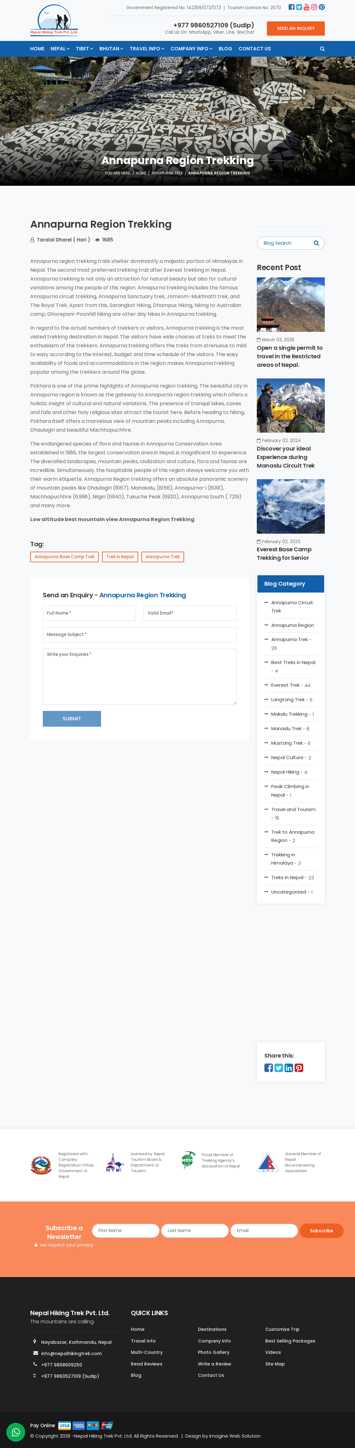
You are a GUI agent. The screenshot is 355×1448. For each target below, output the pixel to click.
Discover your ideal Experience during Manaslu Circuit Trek (286, 457)
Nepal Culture (291, 757)
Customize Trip (282, 1329)
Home (37, 48)
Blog (225, 48)
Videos (273, 1352)
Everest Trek (290, 685)
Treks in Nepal (292, 877)
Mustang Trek (291, 743)
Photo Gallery (213, 1352)
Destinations (212, 1329)
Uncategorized (292, 892)
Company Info (189, 48)
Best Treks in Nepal (293, 666)
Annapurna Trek (167, 173)
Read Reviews (146, 1364)
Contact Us (255, 48)
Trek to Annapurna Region (292, 836)
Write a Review (214, 1364)
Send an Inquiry (296, 28)
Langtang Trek (292, 699)
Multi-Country (147, 1352)
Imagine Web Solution (235, 1436)
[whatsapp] (16, 1434)
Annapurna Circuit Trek (292, 606)
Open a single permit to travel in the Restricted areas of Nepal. (290, 356)
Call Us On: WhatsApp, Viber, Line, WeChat (209, 28)
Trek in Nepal (120, 557)
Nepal (58, 48)
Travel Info (145, 48)
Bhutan (109, 48)
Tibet (82, 48)
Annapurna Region (292, 625)
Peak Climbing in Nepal (290, 790)
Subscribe (321, 1231)
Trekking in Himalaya (286, 858)
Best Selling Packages (290, 1341)
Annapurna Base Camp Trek (64, 557)
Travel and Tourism (293, 813)
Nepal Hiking (289, 772)
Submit (72, 718)
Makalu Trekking (292, 714)
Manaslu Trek (290, 728)
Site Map (275, 1364)
